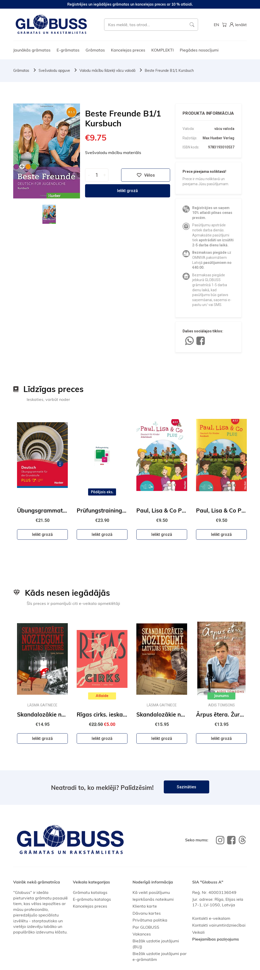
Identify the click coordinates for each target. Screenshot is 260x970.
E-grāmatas (68, 50)
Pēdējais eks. (102, 492)
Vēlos (146, 175)
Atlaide (102, 695)
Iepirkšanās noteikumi (153, 899)
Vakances (142, 934)
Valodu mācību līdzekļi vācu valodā (107, 70)
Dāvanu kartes (147, 913)
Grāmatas (95, 50)
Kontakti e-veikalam (211, 918)
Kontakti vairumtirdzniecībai (219, 925)
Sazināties (186, 787)
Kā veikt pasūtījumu (151, 892)
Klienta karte (145, 906)
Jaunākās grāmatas (32, 50)
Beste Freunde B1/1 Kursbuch (169, 70)
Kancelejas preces (128, 50)
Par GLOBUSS (146, 927)
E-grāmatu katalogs (92, 899)
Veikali (198, 932)
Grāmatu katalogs (90, 892)
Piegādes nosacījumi (199, 50)
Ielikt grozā (127, 190)
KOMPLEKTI (162, 50)
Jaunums (221, 695)
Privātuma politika (150, 920)
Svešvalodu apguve (54, 70)
